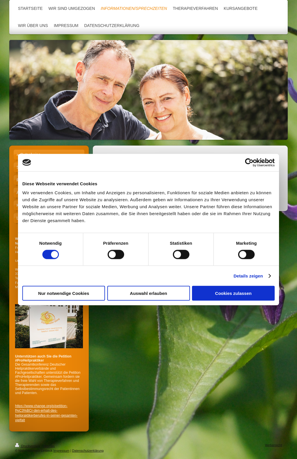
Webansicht (273, 445)
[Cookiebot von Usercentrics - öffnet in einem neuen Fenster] (249, 162)
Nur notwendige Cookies (63, 293)
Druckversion (28, 446)
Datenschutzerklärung (88, 450)
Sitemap (49, 446)
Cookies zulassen (233, 293)
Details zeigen (248, 275)
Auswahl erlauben (148, 293)
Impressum (61, 450)
